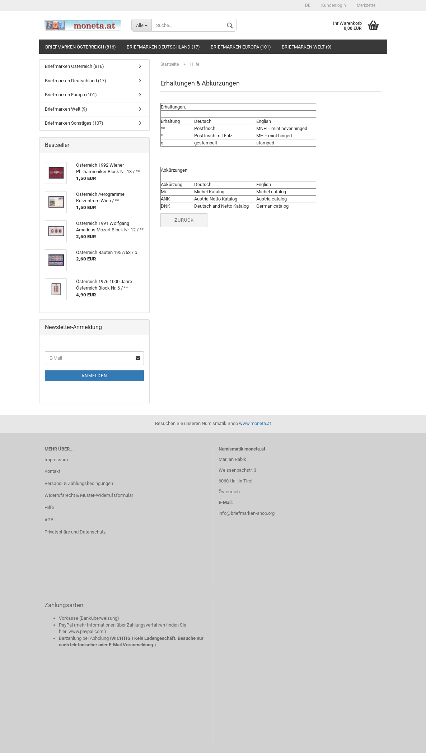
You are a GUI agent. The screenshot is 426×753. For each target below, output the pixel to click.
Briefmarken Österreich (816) (80, 47)
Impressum (56, 459)
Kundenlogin (333, 5)
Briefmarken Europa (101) (241, 47)
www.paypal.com (86, 631)
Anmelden (94, 375)
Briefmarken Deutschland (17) (163, 47)
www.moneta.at (255, 423)
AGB (49, 519)
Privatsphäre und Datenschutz (75, 532)
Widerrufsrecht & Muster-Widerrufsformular (89, 495)
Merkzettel (366, 5)
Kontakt (52, 471)
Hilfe (49, 507)
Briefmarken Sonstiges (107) (74, 123)
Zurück (184, 220)
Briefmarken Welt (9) (307, 47)
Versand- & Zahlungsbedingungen (79, 483)
